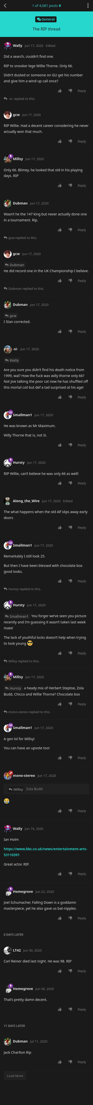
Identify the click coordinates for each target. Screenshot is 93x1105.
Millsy (18, 789)
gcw (13, 315)
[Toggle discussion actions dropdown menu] (88, 5)
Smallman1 (19, 616)
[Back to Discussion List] (5, 5)
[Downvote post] (71, 91)
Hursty (15, 688)
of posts (46, 5)
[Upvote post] (60, 91)
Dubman (17, 264)
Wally (14, 360)
